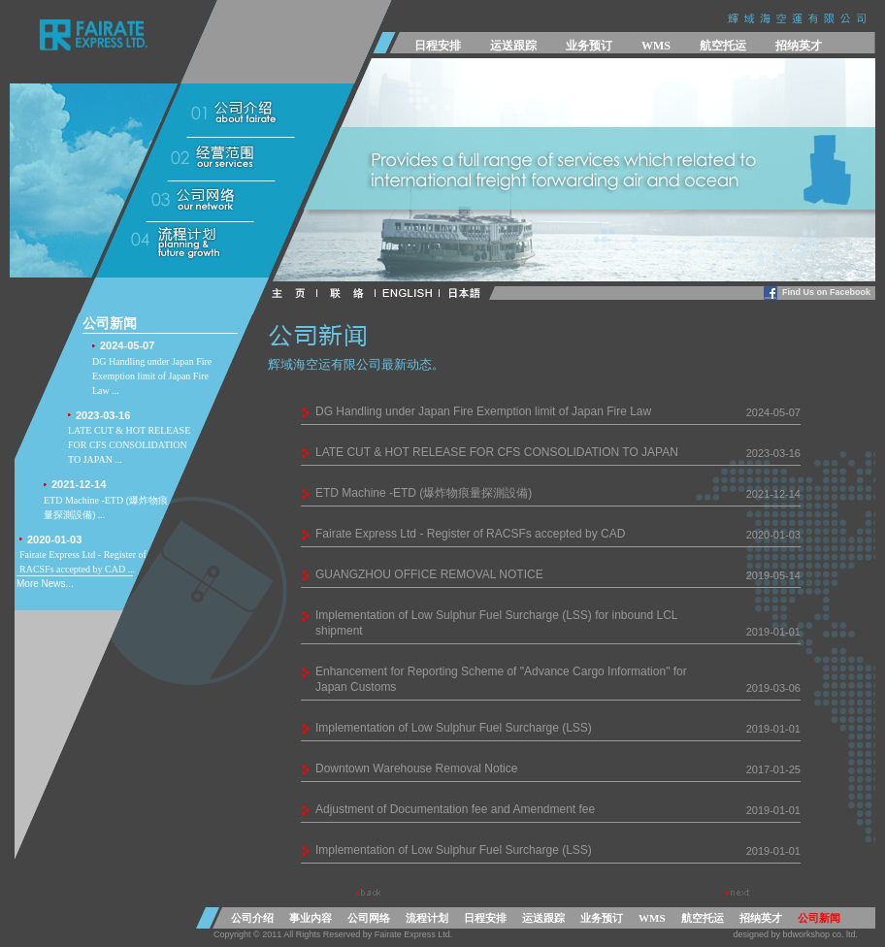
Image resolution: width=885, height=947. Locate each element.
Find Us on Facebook (826, 292)
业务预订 (589, 45)
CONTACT (350, 293)
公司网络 (368, 918)
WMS (656, 45)
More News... (45, 583)
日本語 (473, 293)
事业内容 (310, 918)
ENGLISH (412, 293)
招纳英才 (798, 45)
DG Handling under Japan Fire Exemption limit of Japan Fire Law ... (157, 367)
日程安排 (437, 45)
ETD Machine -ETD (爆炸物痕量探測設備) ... (109, 498)
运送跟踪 (513, 45)
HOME (295, 293)
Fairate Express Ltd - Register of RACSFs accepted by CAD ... (84, 553)
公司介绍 (252, 918)
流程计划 (427, 918)
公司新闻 (819, 918)
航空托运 (723, 45)
